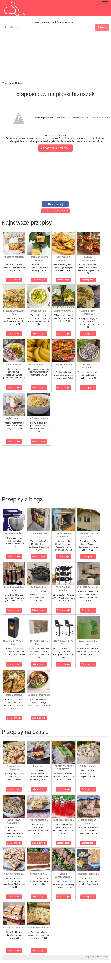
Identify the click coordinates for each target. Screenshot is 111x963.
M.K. (107, 956)
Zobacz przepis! (14, 280)
